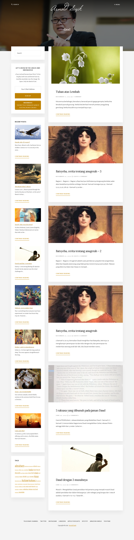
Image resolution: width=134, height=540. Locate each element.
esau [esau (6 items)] (29, 473)
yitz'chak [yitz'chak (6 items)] (35, 489)
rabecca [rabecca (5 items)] (21, 486)
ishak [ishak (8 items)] (24, 476)
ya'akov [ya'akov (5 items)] (21, 489)
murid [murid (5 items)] (36, 484)
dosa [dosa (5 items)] (23, 473)
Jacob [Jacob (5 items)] (28, 476)
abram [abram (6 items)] (35, 466)
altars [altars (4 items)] (22, 469)
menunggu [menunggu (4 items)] (25, 484)
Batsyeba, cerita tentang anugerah (81, 330)
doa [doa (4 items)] (21, 473)
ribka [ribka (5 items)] (24, 486)
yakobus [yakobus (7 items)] (25, 489)
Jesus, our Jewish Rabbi (23, 392)
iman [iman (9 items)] (36, 473)
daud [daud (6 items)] (34, 470)
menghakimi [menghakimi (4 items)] (20, 484)
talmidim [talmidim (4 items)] (17, 489)
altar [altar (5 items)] (20, 470)
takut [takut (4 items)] (37, 486)
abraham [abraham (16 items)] (19, 465)
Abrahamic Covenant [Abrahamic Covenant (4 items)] (29, 466)
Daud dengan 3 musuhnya (75, 483)
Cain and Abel (19, 431)
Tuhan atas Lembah (70, 91)
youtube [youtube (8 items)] (21, 492)
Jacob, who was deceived (23, 224)
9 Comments (73, 488)
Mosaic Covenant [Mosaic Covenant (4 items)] (31, 484)
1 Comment (77, 96)
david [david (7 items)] (38, 470)
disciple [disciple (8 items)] (17, 473)
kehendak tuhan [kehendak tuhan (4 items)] (18, 480)
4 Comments (74, 419)
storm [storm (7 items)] (33, 486)
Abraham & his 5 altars (23, 186)
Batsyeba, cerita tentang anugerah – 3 (83, 171)
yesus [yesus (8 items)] (30, 489)
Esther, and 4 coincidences (24, 347)
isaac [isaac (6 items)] (20, 476)
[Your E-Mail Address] (28, 89)
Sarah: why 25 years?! (22, 142)
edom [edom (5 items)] (26, 473)
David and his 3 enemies (23, 263)
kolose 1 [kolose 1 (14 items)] (32, 480)
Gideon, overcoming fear (24, 308)
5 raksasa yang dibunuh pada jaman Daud (81, 412)
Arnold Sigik (72, 533)
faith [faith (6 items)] (32, 473)
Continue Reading (63, 114)
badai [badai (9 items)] (31, 470)
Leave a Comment (80, 176)
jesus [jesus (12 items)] (36, 476)
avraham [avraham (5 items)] (26, 470)
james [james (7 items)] (32, 476)
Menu (117, 4)
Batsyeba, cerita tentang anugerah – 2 (83, 251)
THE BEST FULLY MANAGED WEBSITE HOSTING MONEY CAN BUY (28, 105)
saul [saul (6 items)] (30, 486)
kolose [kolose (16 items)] (25, 480)
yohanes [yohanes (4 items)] (16, 492)
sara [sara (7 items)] (27, 486)
